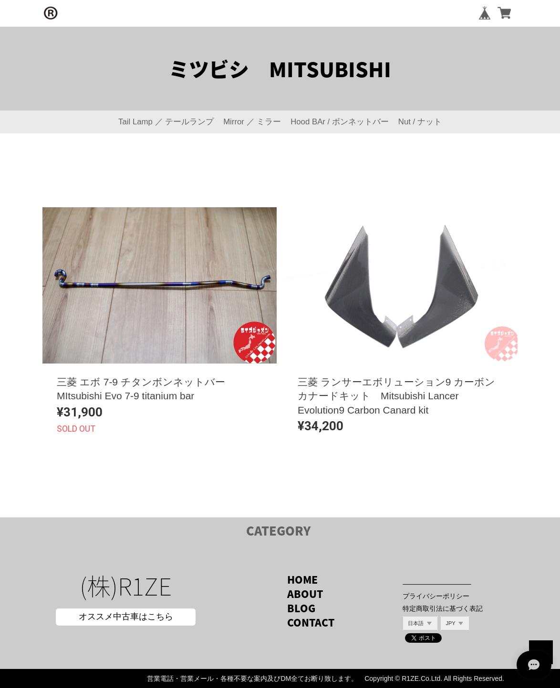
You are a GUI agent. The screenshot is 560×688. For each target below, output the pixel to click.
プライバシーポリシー (436, 596)
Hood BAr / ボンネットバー (339, 121)
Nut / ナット (420, 121)
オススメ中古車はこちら (126, 616)
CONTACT (310, 622)
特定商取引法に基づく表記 (443, 608)
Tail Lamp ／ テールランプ (166, 121)
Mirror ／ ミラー (252, 121)
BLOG (301, 608)
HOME (302, 579)
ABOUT (305, 594)
